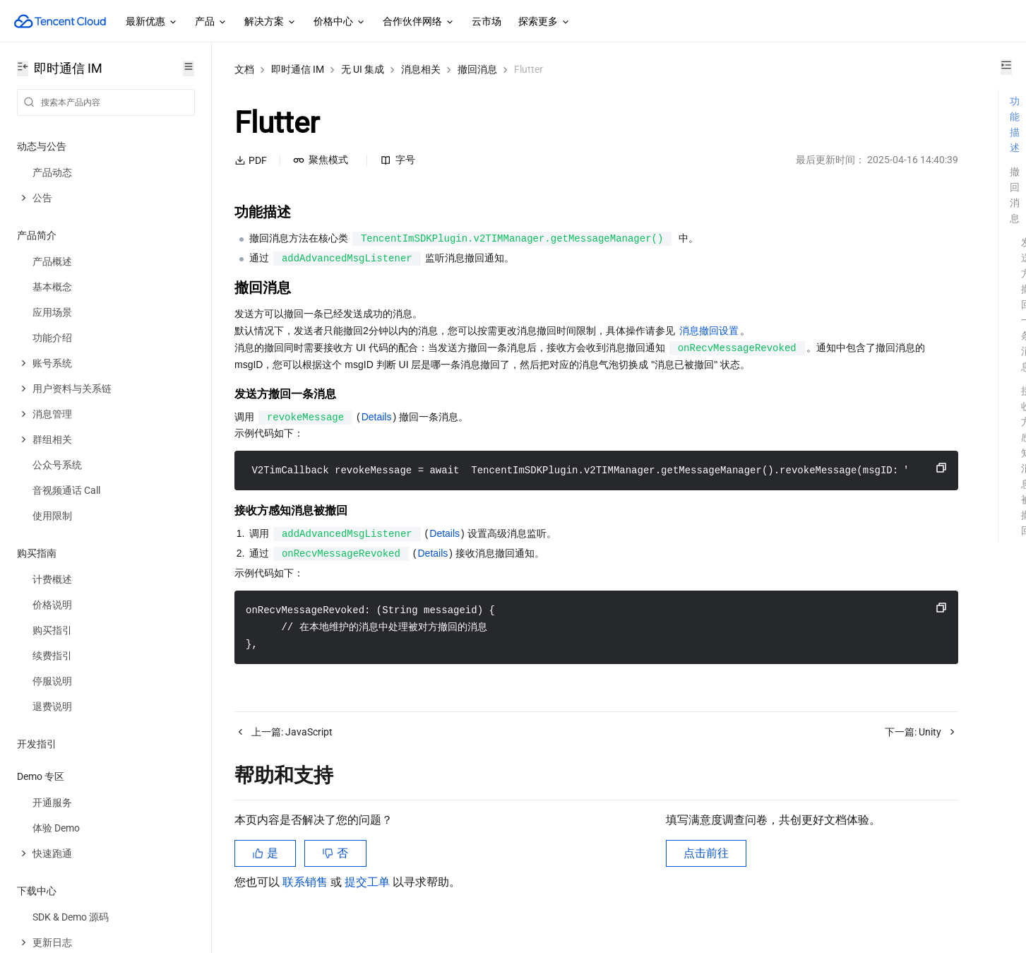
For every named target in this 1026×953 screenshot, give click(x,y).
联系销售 (306, 899)
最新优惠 (152, 22)
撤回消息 (477, 69)
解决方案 (270, 22)
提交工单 (369, 899)
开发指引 (36, 744)
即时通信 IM (297, 69)
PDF (250, 160)
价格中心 (340, 22)
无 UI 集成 (362, 69)
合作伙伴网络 (419, 22)
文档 (244, 69)
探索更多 (544, 22)
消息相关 (421, 69)
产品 (211, 22)
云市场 (486, 21)
